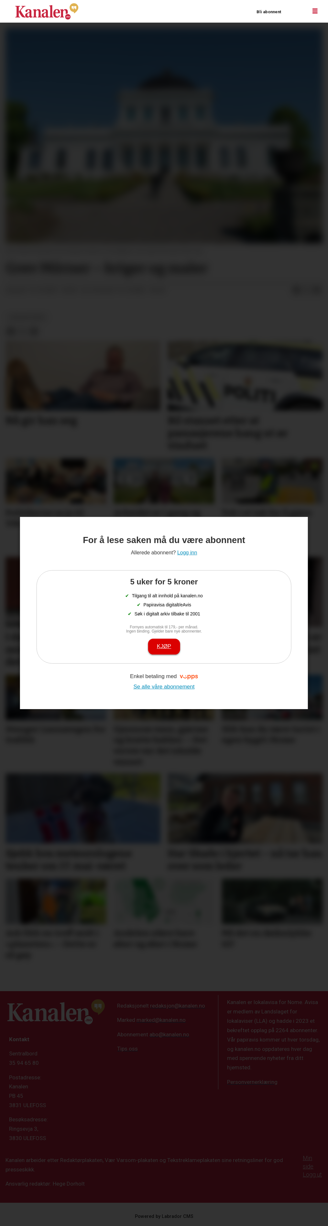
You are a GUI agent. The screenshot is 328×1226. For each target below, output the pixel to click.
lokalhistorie (27, 317)
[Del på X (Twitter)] (307, 290)
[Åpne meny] (315, 11)
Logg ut (312, 1174)
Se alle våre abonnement (163, 687)
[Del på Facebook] (296, 290)
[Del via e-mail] (317, 290)
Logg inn (294, 11)
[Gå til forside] (47, 11)
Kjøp (164, 646)
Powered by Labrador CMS (164, 1216)
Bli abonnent (269, 11)
